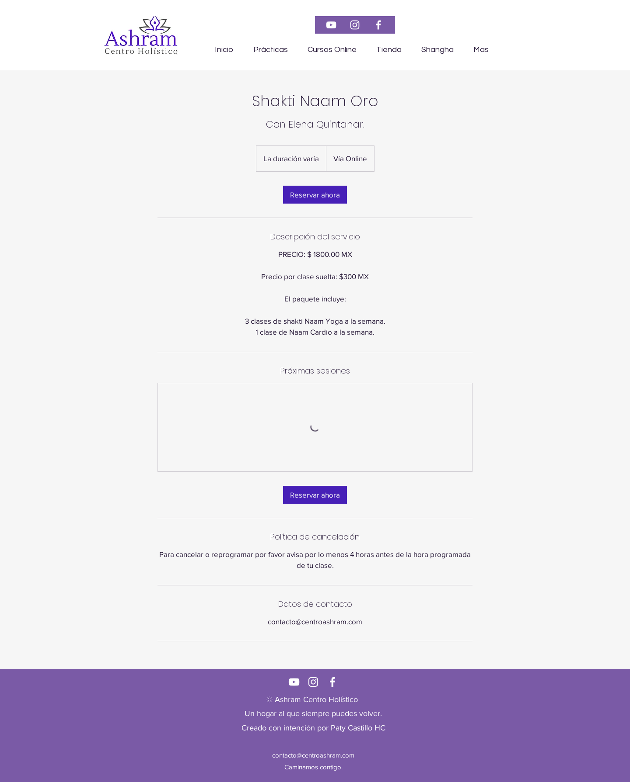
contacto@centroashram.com (313, 755)
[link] (315, 195)
